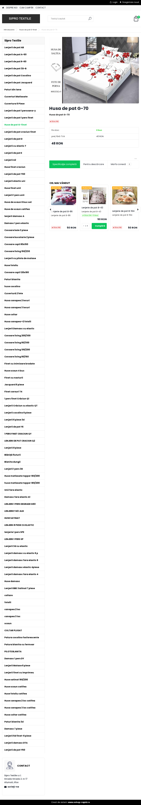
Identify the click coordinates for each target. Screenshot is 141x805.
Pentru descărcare (93, 164)
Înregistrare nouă (130, 2)
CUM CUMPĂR (26, 7)
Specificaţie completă (65, 164)
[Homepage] (3, 7)
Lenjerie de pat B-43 (92, 207)
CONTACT (41, 7)
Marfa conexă (121, 164)
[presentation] (50, 209)
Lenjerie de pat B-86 (62, 211)
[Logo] (21, 19)
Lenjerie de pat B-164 (123, 211)
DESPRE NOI (11, 7)
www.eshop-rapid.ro (79, 802)
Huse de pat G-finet (28, 29)
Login (115, 2)
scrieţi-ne (13, 786)
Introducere (9, 29)
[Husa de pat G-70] (94, 70)
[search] (90, 19)
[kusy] (86, 226)
